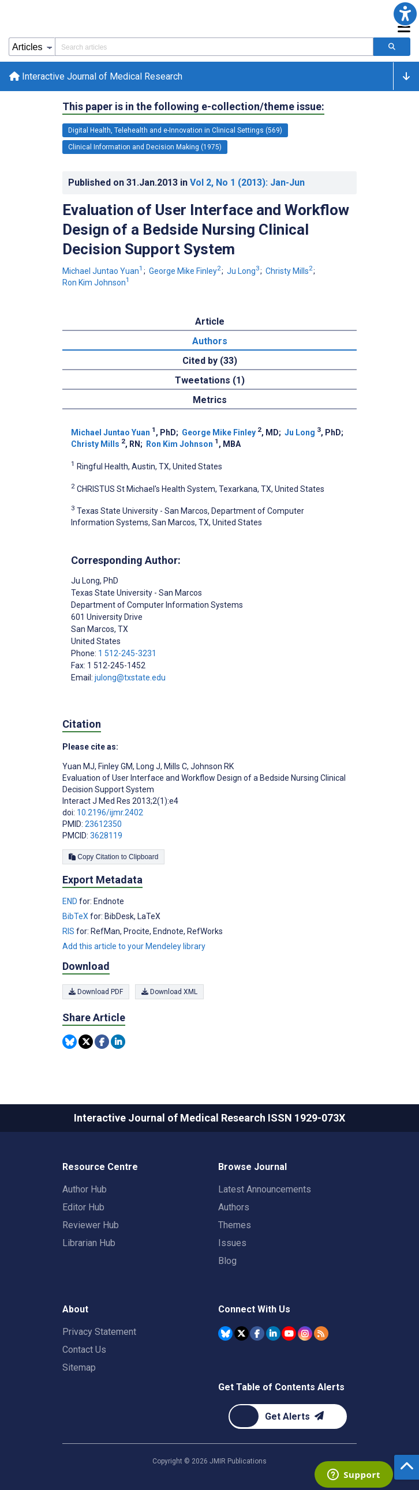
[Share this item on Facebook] (102, 1042)
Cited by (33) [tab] (209, 360)
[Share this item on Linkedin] (118, 1042)
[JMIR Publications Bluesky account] (225, 1333)
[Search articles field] (214, 46)
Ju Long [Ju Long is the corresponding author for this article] (94, 580)
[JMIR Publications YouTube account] (289, 1333)
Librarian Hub (88, 1242)
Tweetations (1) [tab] (210, 380)
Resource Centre (100, 1166)
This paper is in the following (193, 107)
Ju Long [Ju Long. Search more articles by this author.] (244, 271)
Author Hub (84, 1189)
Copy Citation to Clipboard (113, 857)
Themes (234, 1225)
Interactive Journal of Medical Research (95, 76)
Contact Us (84, 1349)
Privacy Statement (99, 1331)
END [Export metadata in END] (70, 901)
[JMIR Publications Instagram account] (305, 1333)
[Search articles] (391, 46)
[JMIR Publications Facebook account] (257, 1333)
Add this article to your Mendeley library (133, 946)
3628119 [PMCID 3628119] (106, 835)
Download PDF (96, 992)
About (75, 1309)
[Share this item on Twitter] (85, 1042)
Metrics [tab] (210, 399)
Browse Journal (252, 1166)
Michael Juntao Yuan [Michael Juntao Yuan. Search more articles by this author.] (103, 271)
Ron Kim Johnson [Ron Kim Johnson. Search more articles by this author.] (96, 282)
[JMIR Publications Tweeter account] (241, 1333)
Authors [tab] (209, 341)
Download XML (169, 992)
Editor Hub (83, 1207)
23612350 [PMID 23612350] (103, 824)
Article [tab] (210, 321)
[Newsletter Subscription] (288, 1416)
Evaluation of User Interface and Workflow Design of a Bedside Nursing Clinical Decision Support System (205, 229)
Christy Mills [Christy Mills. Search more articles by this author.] (290, 271)
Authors (233, 1207)
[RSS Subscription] (321, 1333)
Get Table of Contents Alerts (281, 1387)
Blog (227, 1260)
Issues (232, 1242)
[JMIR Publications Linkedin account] (273, 1333)
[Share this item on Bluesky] (69, 1042)
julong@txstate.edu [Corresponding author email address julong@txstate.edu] (130, 677)
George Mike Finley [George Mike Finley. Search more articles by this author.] (186, 271)
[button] (405, 14)
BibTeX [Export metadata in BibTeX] (76, 916)
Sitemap (79, 1367)
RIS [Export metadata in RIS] (69, 931)
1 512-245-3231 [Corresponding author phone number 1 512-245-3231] (127, 653)
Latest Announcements (264, 1189)
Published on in (186, 182)
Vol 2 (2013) (247, 182)
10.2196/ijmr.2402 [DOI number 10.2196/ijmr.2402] (110, 812)
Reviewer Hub (90, 1225)
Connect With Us (254, 1309)
